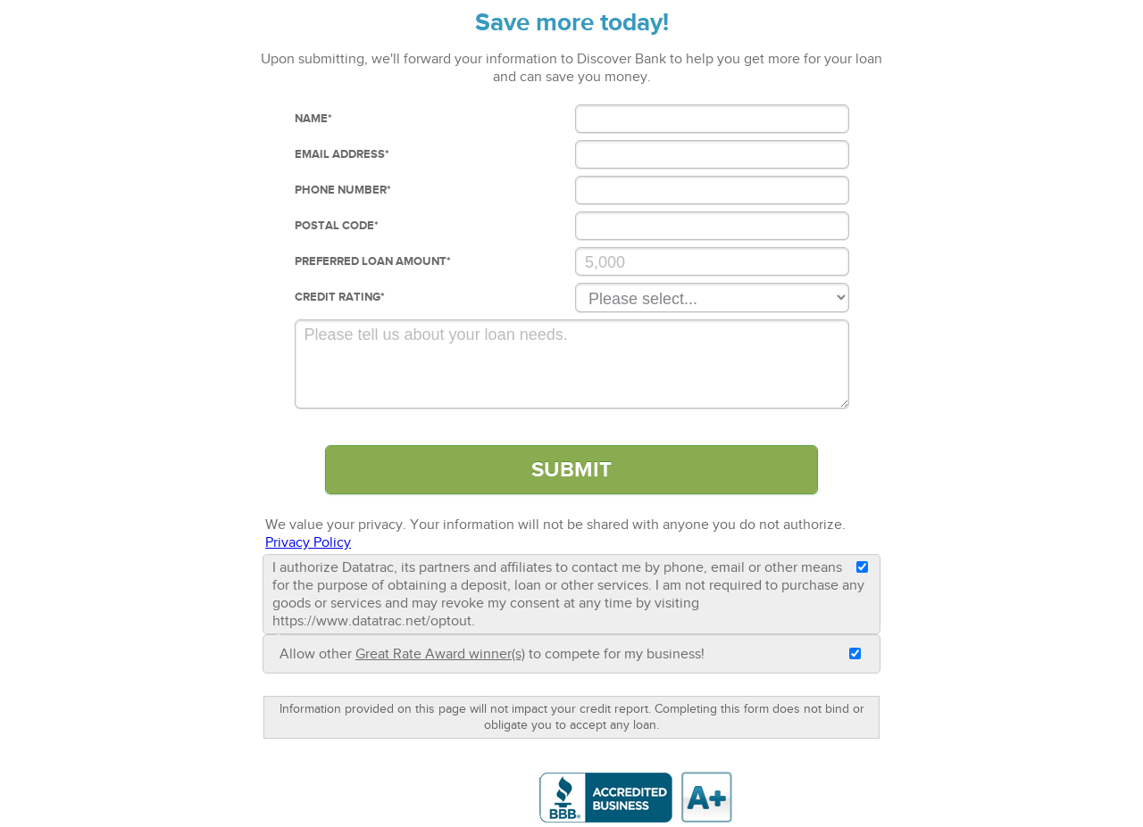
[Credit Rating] (712, 297)
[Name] (712, 118)
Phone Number (343, 190)
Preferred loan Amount (373, 261)
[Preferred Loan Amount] (712, 261)
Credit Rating (340, 297)
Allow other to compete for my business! (492, 654)
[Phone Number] (712, 190)
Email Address (342, 154)
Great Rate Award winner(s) (440, 654)
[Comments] (572, 364)
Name (313, 118)
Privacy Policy (308, 542)
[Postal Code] (712, 225)
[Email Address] (712, 154)
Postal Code (337, 225)
